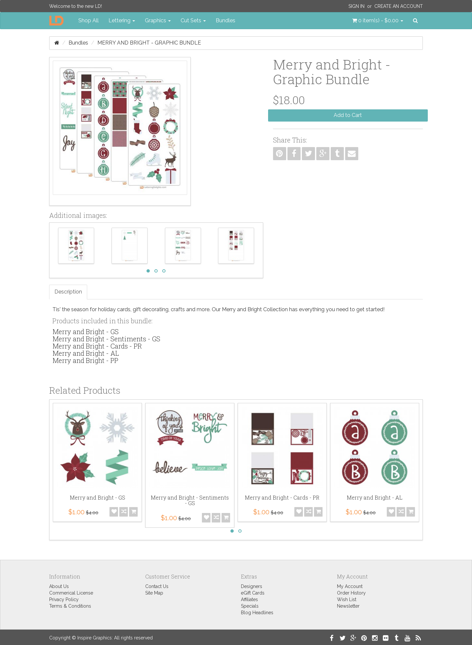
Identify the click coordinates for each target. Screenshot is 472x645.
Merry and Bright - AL (85, 353)
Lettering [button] (121, 20)
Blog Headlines (257, 612)
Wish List (346, 599)
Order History (351, 593)
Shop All (88, 20)
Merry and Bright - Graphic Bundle (149, 43)
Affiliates (249, 599)
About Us (59, 586)
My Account (350, 586)
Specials (250, 606)
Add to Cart (348, 115)
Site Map (154, 593)
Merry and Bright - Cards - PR (97, 346)
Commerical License (71, 593)
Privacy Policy (64, 599)
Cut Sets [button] (193, 20)
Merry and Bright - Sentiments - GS (106, 338)
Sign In (356, 6)
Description (68, 292)
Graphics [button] (158, 20)
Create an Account (398, 6)
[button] (377, 20)
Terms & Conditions (70, 606)
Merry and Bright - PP (85, 360)
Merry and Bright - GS (85, 331)
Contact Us (156, 586)
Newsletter (348, 606)
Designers (251, 586)
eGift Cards (253, 593)
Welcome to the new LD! (75, 6)
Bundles (225, 20)
